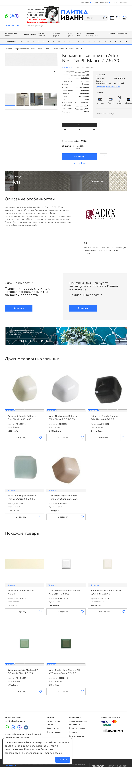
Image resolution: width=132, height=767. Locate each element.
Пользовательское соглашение (78, 722)
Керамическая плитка (25, 49)
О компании (85, 3)
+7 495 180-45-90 (12, 26)
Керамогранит (30, 34)
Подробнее (100, 87)
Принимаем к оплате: (110, 717)
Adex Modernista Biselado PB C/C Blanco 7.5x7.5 (64, 592)
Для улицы (70, 34)
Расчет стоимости (113, 87)
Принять (63, 759)
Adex (40, 49)
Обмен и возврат (77, 728)
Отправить (18, 308)
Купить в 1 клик (79, 163)
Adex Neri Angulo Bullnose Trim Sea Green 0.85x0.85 (22, 497)
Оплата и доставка (101, 3)
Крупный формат (56, 34)
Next (54, 70)
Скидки (112, 33)
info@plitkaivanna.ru (15, 721)
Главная (8, 49)
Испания (85, 84)
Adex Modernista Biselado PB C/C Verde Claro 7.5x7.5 (23, 672)
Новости (73, 732)
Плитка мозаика (41, 34)
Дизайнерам (122, 33)
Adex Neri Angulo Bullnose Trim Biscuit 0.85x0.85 (22, 418)
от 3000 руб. (119, 83)
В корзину (79, 156)
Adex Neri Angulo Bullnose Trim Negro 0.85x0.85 (105, 418)
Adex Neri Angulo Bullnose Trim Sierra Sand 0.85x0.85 (63, 497)
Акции (115, 3)
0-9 (22, 41)
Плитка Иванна (66, 14)
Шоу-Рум (79, 34)
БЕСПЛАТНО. (119, 78)
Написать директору (35, 26)
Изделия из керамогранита (92, 34)
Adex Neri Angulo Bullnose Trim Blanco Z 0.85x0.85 (63, 418)
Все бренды (11, 41)
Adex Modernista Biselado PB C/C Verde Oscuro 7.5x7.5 (64, 672)
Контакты (123, 3)
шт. (79, 125)
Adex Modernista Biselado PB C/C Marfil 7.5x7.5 (106, 592)
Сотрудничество (76, 736)
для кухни (85, 81)
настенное (85, 78)
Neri (47, 49)
